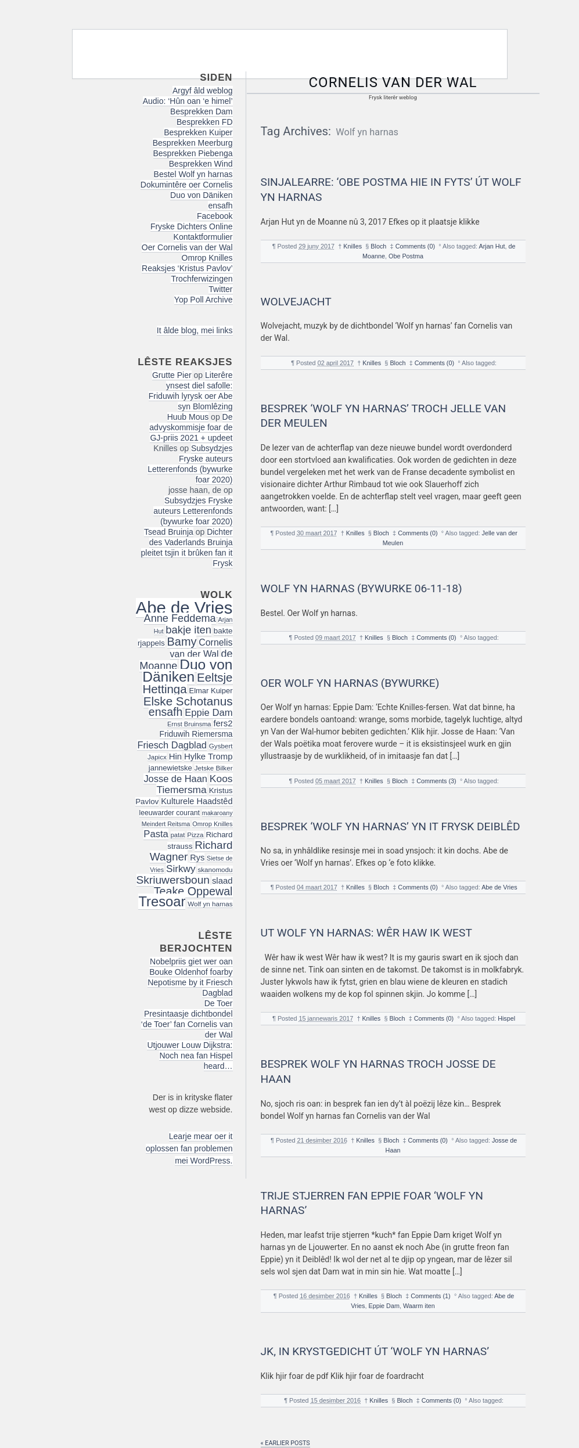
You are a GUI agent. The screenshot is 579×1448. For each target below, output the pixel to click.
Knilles (352, 246)
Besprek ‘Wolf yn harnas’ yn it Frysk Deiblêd (390, 826)
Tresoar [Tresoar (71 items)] (161, 901)
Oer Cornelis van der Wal (187, 247)
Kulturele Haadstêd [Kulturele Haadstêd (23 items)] (196, 801)
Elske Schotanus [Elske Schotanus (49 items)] (188, 701)
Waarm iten (419, 1305)
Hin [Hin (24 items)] (175, 756)
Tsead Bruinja (168, 531)
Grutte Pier (172, 375)
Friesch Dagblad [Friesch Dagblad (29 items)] (172, 745)
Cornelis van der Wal (393, 82)
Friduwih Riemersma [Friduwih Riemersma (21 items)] (196, 734)
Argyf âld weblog (202, 90)
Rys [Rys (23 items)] (197, 857)
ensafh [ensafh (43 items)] (166, 711)
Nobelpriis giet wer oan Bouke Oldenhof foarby (190, 967)
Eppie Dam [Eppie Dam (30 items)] (208, 712)
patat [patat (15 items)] (178, 834)
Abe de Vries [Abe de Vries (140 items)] (184, 607)
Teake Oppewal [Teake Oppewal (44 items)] (193, 891)
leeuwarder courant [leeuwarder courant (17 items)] (169, 813)
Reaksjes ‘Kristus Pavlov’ (187, 268)
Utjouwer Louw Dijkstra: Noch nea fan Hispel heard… (189, 1055)
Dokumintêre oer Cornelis (187, 184)
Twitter (220, 289)
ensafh (220, 205)
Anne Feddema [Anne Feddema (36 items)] (180, 618)
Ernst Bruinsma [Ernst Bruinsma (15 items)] (189, 724)
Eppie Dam (383, 1305)
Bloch (378, 246)
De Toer (218, 1003)
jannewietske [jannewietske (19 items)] (170, 767)
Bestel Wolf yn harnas (193, 174)
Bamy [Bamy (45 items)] (182, 641)
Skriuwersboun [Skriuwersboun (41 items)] (173, 880)
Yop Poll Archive (203, 299)
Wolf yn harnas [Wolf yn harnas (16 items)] (210, 903)
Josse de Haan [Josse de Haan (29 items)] (175, 778)
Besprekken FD (204, 122)
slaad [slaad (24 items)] (222, 880)
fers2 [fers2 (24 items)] (222, 723)
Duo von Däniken (201, 195)
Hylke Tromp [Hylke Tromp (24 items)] (208, 756)
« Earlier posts (285, 1443)
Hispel (506, 1018)
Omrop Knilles (207, 257)
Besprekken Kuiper (198, 132)
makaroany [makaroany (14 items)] (217, 812)
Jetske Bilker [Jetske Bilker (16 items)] (214, 768)
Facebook (214, 216)
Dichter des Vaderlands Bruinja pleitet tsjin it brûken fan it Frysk (187, 547)
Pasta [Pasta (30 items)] (155, 834)
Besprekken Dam (201, 111)
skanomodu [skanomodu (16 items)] (214, 869)
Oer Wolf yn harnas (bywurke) (350, 683)
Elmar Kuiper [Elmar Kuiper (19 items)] (211, 690)
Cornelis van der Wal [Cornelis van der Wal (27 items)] (201, 648)
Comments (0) (415, 246)
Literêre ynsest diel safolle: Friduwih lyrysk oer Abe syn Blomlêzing (191, 390)
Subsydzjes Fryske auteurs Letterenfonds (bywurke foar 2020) (190, 464)
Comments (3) (436, 780)
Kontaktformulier (203, 237)
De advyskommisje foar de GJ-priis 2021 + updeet (190, 427)
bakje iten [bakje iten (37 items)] (188, 630)
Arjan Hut (492, 246)
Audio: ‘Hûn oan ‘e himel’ (188, 101)
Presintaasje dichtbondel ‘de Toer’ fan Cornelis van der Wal (187, 1024)
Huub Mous (188, 417)
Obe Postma (406, 256)
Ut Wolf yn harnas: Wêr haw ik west (366, 932)
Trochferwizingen (201, 278)
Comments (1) (430, 1295)
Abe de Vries (499, 887)
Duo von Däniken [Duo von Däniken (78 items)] (187, 671)
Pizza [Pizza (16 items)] (195, 834)
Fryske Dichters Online (191, 226)
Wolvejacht (296, 301)
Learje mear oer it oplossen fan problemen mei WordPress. (189, 1148)
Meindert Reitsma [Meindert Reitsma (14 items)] (166, 823)
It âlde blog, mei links (195, 330)
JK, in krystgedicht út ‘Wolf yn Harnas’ (375, 1351)
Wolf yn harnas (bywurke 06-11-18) (361, 588)
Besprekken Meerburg (193, 142)
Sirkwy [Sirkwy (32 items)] (181, 868)
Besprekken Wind (201, 163)
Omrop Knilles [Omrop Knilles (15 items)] (212, 823)
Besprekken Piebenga (193, 153)
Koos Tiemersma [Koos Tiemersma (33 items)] (194, 784)
